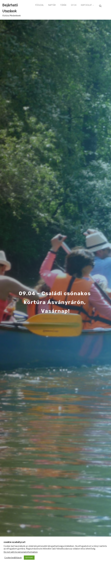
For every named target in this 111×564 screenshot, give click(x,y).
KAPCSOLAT (92, 5)
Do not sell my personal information (21, 552)
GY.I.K (78, 5)
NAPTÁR (54, 5)
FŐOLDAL (40, 5)
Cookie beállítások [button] (13, 557)
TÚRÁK (66, 5)
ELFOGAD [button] (29, 557)
